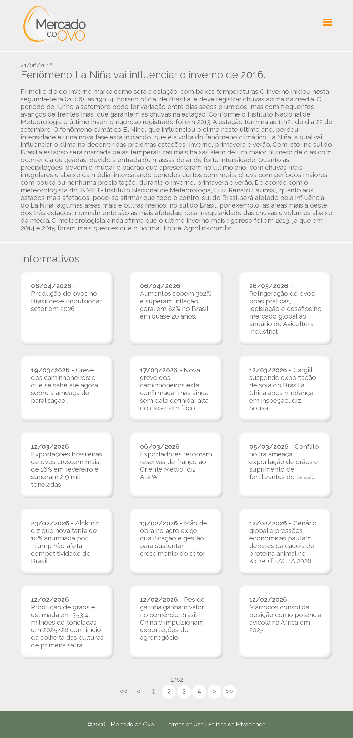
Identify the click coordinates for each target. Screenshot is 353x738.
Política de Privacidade (236, 724)
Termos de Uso (184, 724)
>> (229, 691)
